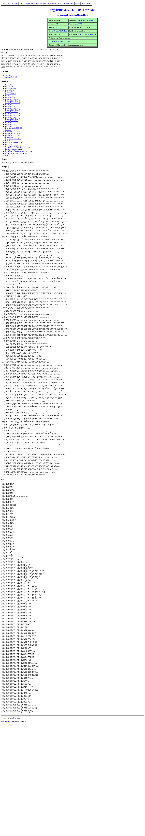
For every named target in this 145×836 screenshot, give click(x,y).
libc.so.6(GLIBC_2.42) (12, 126)
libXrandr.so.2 (9, 94)
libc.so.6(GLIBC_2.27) (12, 112)
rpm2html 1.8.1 (15, 830)
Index (4, 3)
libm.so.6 (8, 134)
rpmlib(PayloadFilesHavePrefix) (15, 155)
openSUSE (78, 24)
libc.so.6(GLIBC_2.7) (12, 128)
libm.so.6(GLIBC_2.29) (12, 139)
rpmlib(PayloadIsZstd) (12, 157)
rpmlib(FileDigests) (11, 153)
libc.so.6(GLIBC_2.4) (12, 125)
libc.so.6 (7, 99)
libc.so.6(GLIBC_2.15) (12, 108)
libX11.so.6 (8, 88)
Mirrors (77, 3)
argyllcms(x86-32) (11, 81)
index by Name (68, 3)
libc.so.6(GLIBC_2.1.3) (12, 105)
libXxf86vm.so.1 (10, 97)
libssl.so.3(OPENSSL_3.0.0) (14, 146)
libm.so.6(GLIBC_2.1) (12, 137)
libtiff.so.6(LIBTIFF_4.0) (13, 150)
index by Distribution (26, 3)
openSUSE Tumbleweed (86, 20)
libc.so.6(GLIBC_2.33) (12, 121)
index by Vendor (40, 3)
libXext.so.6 (9, 90)
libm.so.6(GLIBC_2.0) (12, 135)
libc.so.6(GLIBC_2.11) (12, 107)
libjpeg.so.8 (8, 130)
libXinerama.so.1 (10, 92)
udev (6, 159)
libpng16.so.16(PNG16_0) (13, 143)
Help (83, 3)
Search (88, 3)
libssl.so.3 (8, 144)
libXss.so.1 (8, 96)
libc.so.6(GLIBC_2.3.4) (12, 119)
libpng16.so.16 (9, 141)
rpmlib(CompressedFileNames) (15, 152)
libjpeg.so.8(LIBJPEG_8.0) (14, 132)
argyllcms (8, 79)
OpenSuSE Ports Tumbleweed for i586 (75, 15)
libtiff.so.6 (8, 148)
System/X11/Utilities (60, 31)
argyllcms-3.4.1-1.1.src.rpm (87, 34)
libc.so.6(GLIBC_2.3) (12, 116)
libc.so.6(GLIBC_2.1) (12, 103)
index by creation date (54, 3)
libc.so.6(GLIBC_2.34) (12, 123)
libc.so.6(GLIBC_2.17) (12, 110)
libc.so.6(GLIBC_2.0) (12, 101)
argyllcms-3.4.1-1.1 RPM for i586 (72, 10)
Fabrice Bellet (5, 833)
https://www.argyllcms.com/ (61, 41)
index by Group (13, 3)
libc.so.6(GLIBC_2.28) (12, 114)
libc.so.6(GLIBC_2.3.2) (12, 117)
